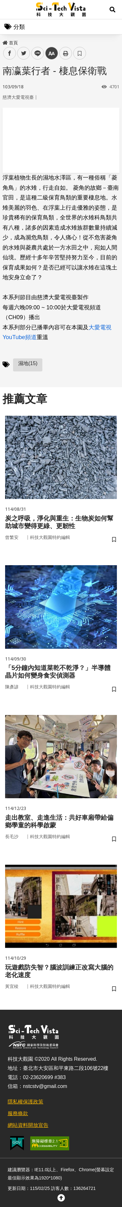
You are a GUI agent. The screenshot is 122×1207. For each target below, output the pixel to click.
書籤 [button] (79, 53)
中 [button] (51, 53)
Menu (9, 9)
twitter (24, 53)
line (35, 53)
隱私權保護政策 (25, 1101)
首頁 (10, 42)
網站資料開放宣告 (28, 1125)
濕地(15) (27, 363)
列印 (65, 53)
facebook (10, 53)
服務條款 (18, 1113)
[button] (112, 9)
